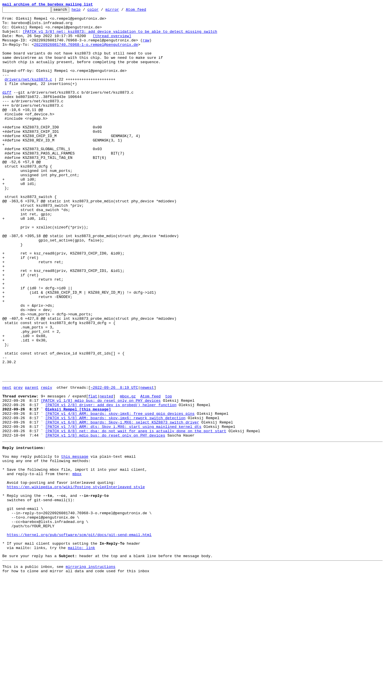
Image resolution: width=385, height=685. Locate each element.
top (168, 472)
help (85, 11)
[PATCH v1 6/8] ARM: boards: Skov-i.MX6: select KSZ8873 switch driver (122, 503)
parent (32, 462)
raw (146, 47)
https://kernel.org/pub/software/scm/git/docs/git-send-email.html (79, 637)
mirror (121, 11)
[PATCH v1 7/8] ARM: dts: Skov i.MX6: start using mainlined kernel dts (123, 509)
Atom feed (145, 11)
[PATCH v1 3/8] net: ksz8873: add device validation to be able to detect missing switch (120, 36)
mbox (76, 564)
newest (147, 462)
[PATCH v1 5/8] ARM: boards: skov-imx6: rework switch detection (115, 498)
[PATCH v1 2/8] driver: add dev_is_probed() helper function (110, 483)
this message (74, 543)
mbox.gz (128, 472)
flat (92, 472)
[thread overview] (112, 41)
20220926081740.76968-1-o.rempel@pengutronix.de (86, 52)
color (102, 11)
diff (6, 109)
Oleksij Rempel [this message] (78, 488)
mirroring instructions (90, 673)
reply (46, 462)
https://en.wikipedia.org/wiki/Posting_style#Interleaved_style (76, 579)
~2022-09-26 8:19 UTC (114, 462)
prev (18, 462)
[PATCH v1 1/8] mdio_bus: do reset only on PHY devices (101, 477)
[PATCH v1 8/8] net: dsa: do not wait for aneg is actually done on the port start (135, 514)
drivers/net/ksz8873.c (28, 94)
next (6, 462)
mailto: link (81, 652)
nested (106, 472)
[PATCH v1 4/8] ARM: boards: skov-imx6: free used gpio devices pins (120, 493)
